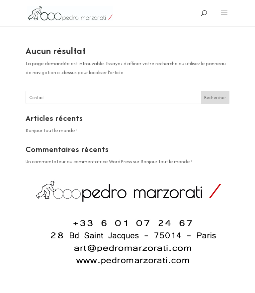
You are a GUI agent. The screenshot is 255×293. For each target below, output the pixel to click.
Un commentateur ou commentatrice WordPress (79, 161)
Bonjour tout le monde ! (52, 130)
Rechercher (215, 97)
